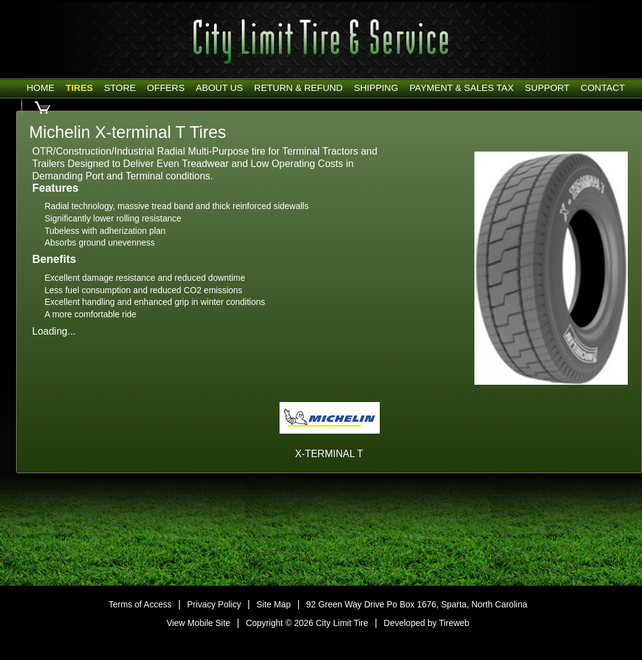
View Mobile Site (198, 623)
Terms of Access (140, 604)
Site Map (274, 604)
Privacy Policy (214, 604)
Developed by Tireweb (426, 623)
